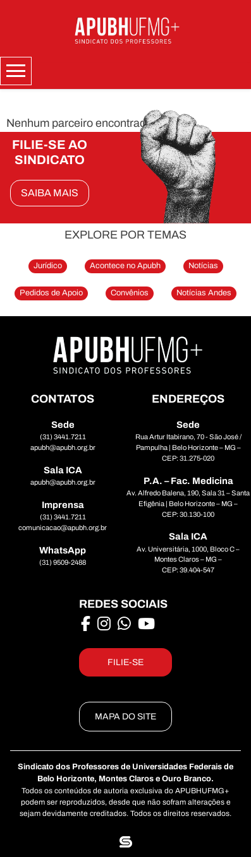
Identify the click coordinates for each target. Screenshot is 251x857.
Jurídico (48, 265)
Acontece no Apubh (125, 265)
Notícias (203, 265)
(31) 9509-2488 (62, 562)
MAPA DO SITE (125, 716)
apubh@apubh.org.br (62, 447)
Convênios (130, 292)
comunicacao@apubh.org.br (62, 527)
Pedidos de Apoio (51, 292)
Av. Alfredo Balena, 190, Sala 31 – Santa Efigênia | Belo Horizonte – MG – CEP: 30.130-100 (188, 503)
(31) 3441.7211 (63, 436)
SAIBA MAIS (49, 192)
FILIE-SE (125, 662)
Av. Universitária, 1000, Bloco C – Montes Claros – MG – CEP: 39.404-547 (188, 559)
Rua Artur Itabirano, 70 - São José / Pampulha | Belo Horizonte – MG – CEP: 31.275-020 (188, 447)
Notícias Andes (203, 292)
